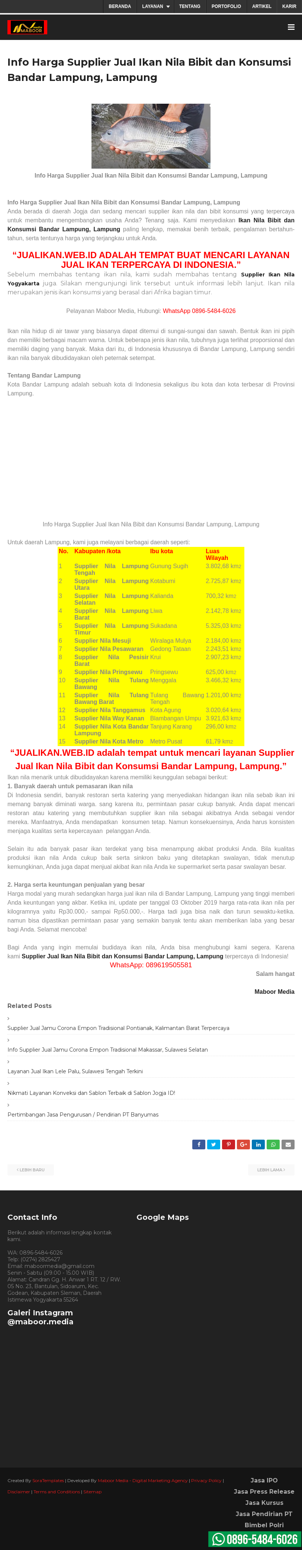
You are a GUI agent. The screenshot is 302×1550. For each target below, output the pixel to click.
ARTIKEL (262, 6)
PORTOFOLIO (226, 6)
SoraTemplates (48, 1480)
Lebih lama (269, 1169)
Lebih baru (32, 1169)
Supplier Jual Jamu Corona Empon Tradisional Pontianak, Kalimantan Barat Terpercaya (118, 1028)
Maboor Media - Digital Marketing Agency (143, 1480)
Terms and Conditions (56, 1491)
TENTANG (189, 6)
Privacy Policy (206, 1480)
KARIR (289, 6)
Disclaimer (18, 1491)
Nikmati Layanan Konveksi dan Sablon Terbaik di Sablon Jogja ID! (91, 1093)
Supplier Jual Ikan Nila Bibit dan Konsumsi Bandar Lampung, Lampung (122, 956)
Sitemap (92, 1491)
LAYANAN (152, 6)
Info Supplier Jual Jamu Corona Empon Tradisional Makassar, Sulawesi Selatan (107, 1049)
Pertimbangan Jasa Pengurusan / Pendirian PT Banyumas (82, 1114)
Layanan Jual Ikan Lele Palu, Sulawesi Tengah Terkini (75, 1071)
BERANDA (120, 6)
